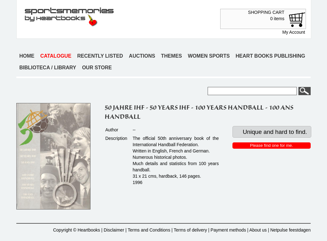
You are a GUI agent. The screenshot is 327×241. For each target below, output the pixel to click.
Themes (171, 56)
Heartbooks (89, 229)
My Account (293, 32)
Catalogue (55, 56)
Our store (97, 67)
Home (26, 56)
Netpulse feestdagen (290, 229)
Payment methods (228, 229)
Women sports (209, 56)
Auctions (142, 56)
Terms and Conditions (149, 229)
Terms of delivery (190, 229)
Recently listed (100, 56)
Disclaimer (114, 229)
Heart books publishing (270, 56)
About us (258, 229)
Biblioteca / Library (47, 67)
